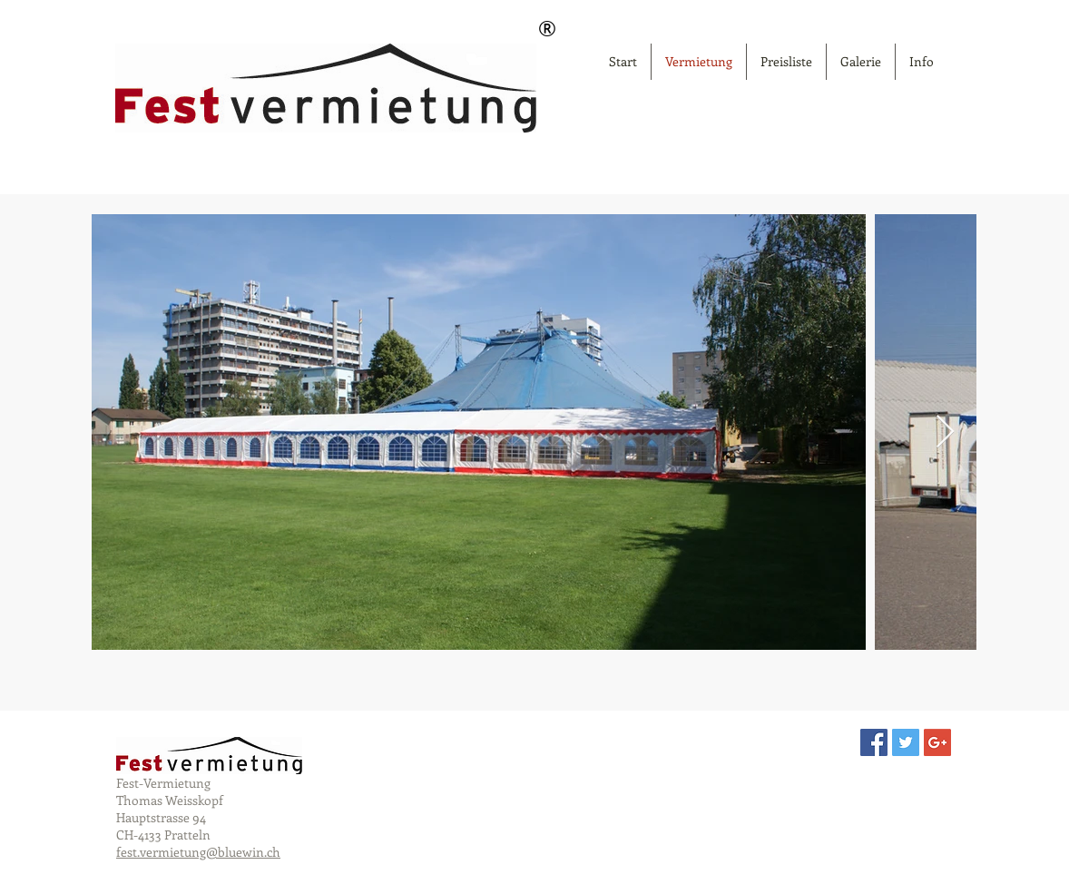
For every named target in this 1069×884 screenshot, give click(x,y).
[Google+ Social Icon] (937, 742)
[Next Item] (945, 432)
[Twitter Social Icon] (905, 742)
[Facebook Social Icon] (874, 742)
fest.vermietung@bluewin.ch (198, 851)
